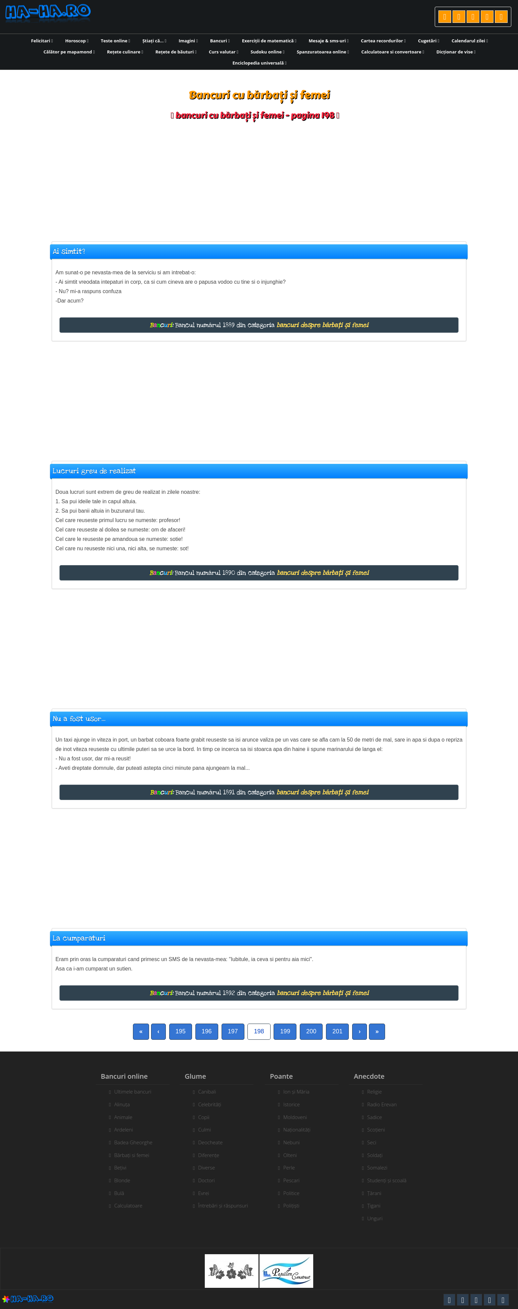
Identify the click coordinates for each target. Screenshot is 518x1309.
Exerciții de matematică (269, 41)
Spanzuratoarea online (323, 52)
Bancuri (220, 41)
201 (337, 1031)
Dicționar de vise (456, 52)
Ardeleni (119, 1129)
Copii (200, 1117)
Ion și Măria (300, 1091)
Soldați (378, 1155)
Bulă (115, 1193)
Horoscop (77, 41)
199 (285, 1031)
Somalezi (381, 1167)
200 (311, 1031)
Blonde (118, 1180)
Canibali (203, 1091)
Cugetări (428, 41)
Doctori (202, 1180)
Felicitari (42, 41)
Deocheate (206, 1142)
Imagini (188, 41)
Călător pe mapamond (69, 52)
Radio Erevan (386, 1104)
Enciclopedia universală (260, 63)
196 (207, 1031)
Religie (378, 1091)
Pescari (295, 1180)
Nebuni (295, 1142)
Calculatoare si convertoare (392, 52)
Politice (295, 1193)
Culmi (200, 1129)
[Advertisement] (259, 177)
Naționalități (300, 1129)
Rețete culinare (125, 52)
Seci (375, 1142)
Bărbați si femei (127, 1155)
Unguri (378, 1218)
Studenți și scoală (390, 1180)
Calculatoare (124, 1205)
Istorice (295, 1104)
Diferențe (205, 1155)
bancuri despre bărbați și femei (322, 325)
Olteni (293, 1155)
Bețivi (116, 1167)
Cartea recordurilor (383, 41)
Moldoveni (299, 1117)
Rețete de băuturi (175, 52)
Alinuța (118, 1104)
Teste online (115, 41)
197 (233, 1031)
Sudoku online (268, 52)
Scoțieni (380, 1129)
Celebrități (206, 1104)
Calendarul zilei (470, 41)
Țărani (378, 1193)
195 (181, 1031)
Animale (119, 1117)
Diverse (202, 1167)
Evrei (199, 1193)
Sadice (378, 1117)
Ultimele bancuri (129, 1091)
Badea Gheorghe (129, 1142)
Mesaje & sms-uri (329, 41)
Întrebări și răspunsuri (219, 1205)
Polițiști (295, 1205)
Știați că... (154, 41)
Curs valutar (223, 52)
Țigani (377, 1205)
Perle (292, 1167)
